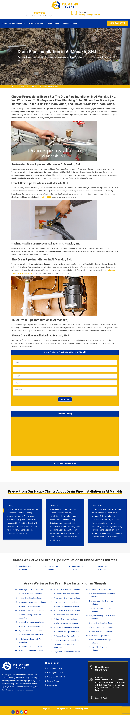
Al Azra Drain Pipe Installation (30, 593)
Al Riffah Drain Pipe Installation (66, 623)
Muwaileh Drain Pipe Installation (101, 589)
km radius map (65, 436)
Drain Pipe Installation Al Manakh (44, 86)
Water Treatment (36, 23)
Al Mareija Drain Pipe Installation (66, 602)
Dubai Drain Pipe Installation (78, 567)
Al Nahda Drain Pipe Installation (66, 615)
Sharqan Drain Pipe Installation (101, 623)
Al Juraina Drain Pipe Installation (31, 635)
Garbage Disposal (55, 672)
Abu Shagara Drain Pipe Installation (32, 589)
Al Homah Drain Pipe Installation (31, 622)
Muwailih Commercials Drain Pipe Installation (102, 595)
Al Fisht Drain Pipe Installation (30, 598)
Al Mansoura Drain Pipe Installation (67, 598)
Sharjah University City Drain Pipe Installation (102, 617)
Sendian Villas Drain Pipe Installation (98, 648)
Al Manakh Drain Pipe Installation (66, 593)
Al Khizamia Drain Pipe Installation (32, 646)
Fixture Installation (17, 23)
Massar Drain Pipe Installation (100, 635)
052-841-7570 (117, 23)
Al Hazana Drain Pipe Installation (31, 610)
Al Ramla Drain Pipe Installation (66, 619)
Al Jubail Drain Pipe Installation (30, 630)
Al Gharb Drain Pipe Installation (31, 606)
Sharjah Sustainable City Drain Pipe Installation (102, 609)
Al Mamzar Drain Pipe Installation (67, 589)
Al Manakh (23, 86)
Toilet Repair (53, 23)
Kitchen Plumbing (54, 668)
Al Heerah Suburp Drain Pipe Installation (30, 616)
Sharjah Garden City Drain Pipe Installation (101, 602)
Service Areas (53, 681)
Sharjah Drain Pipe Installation (105, 567)
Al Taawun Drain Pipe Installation (66, 636)
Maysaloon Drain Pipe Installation (67, 651)
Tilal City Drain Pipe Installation (101, 627)
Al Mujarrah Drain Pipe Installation (67, 610)
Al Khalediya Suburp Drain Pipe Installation (31, 640)
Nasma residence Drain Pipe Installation (100, 641)
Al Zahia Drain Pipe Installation (101, 631)
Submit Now (65, 399)
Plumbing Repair (70, 23)
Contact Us (52, 685)
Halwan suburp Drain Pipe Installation (64, 645)
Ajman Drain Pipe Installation (51, 567)
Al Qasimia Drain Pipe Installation (66, 640)
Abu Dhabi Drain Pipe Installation (27, 567)
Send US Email (101, 698)
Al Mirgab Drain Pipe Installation (66, 606)
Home (4, 23)
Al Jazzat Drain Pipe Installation (31, 626)
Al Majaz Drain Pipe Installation (31, 650)
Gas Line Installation (56, 677)
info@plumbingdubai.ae (89, 14)
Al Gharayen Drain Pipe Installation (32, 602)
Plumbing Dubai (81, 708)
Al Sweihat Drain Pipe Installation (66, 631)
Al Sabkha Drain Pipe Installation (66, 627)
